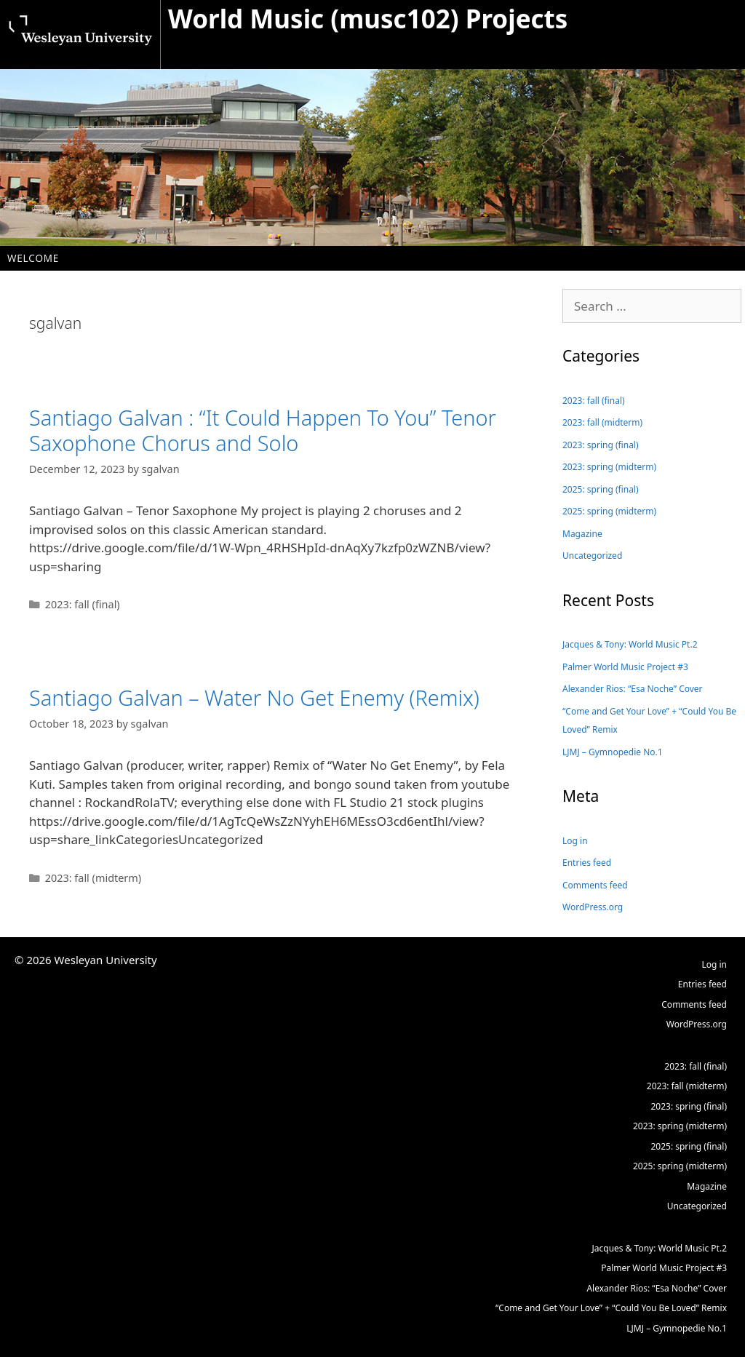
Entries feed (586, 862)
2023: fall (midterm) (93, 878)
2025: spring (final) (600, 489)
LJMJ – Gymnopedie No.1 (612, 752)
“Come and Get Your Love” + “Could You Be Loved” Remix (649, 720)
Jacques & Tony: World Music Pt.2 (630, 644)
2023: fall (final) (82, 604)
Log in (575, 841)
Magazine (582, 534)
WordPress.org (592, 907)
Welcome (33, 258)
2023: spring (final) (600, 445)
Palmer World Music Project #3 (625, 667)
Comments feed (595, 885)
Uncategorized (592, 555)
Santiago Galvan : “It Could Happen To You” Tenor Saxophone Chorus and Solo (262, 430)
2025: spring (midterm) (609, 511)
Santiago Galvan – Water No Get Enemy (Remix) (254, 697)
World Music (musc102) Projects (367, 18)
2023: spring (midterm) (609, 467)
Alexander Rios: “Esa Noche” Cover (632, 689)
